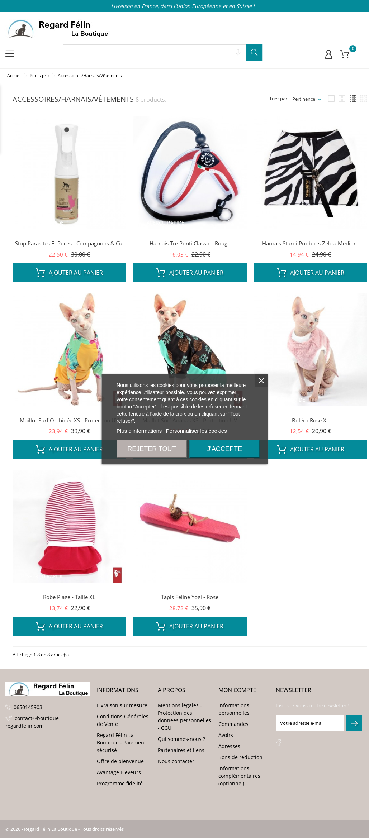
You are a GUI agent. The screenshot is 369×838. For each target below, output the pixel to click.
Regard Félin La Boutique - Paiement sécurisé (121, 742)
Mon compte (237, 690)
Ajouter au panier (69, 272)
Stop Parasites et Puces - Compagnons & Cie (69, 243)
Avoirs (225, 735)
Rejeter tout (151, 448)
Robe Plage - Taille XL (69, 596)
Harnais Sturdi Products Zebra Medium (310, 243)
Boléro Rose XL (310, 420)
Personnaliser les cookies (196, 431)
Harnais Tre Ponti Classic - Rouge (190, 243)
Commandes (233, 723)
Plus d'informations (139, 431)
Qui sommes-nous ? (181, 739)
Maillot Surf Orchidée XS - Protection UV (69, 420)
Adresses (229, 746)
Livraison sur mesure (122, 705)
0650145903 (28, 707)
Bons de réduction (240, 757)
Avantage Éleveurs (119, 772)
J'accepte (224, 448)
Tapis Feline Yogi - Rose (189, 596)
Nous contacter (176, 761)
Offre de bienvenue (120, 761)
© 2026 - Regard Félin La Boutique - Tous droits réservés (64, 829)
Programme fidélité (120, 783)
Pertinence (303, 99)
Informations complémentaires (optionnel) (239, 776)
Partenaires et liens (181, 750)
